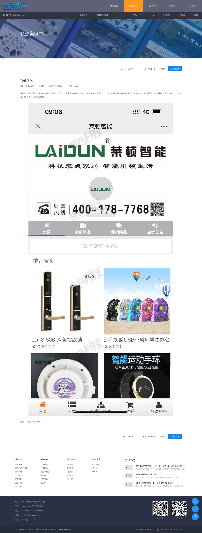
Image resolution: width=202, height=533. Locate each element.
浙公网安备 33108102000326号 (171, 529)
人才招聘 (70, 479)
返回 (163, 69)
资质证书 (95, 468)
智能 (39, 421)
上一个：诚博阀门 (128, 69)
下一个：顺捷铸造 (148, 69)
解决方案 (70, 475)
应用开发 (119, 15)
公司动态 (70, 464)
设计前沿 (70, 468)
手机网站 (44, 468)
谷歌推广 (44, 475)
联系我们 (95, 472)
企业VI (152, 15)
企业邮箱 (166, 15)
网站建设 (83, 15)
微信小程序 (45, 472)
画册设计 (18, 479)
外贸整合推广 (136, 15)
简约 (29, 421)
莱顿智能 (26, 80)
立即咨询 (175, 69)
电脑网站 (44, 464)
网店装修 (181, 15)
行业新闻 (70, 472)
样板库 (195, 15)
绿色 (34, 421)
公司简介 (95, 464)
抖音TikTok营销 (101, 15)
